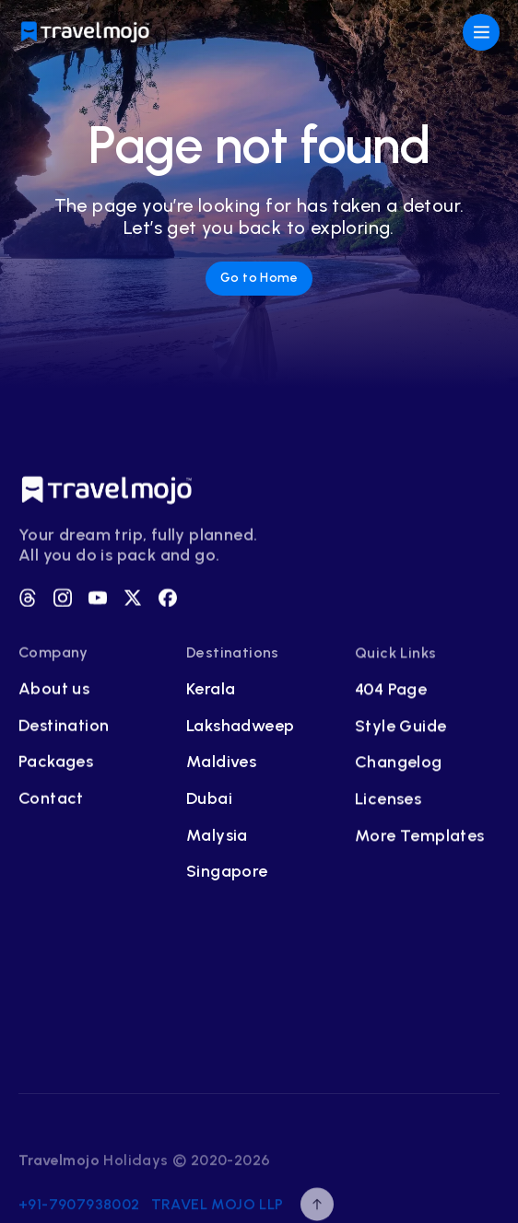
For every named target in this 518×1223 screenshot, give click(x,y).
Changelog (398, 766)
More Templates (420, 839)
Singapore (227, 874)
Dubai (209, 801)
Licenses (388, 802)
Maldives (221, 765)
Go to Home (259, 277)
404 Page (391, 693)
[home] (86, 32)
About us (53, 691)
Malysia (217, 837)
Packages (55, 764)
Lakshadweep (240, 728)
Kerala (210, 692)
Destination (63, 727)
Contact (51, 800)
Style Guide (400, 730)
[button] (481, 32)
